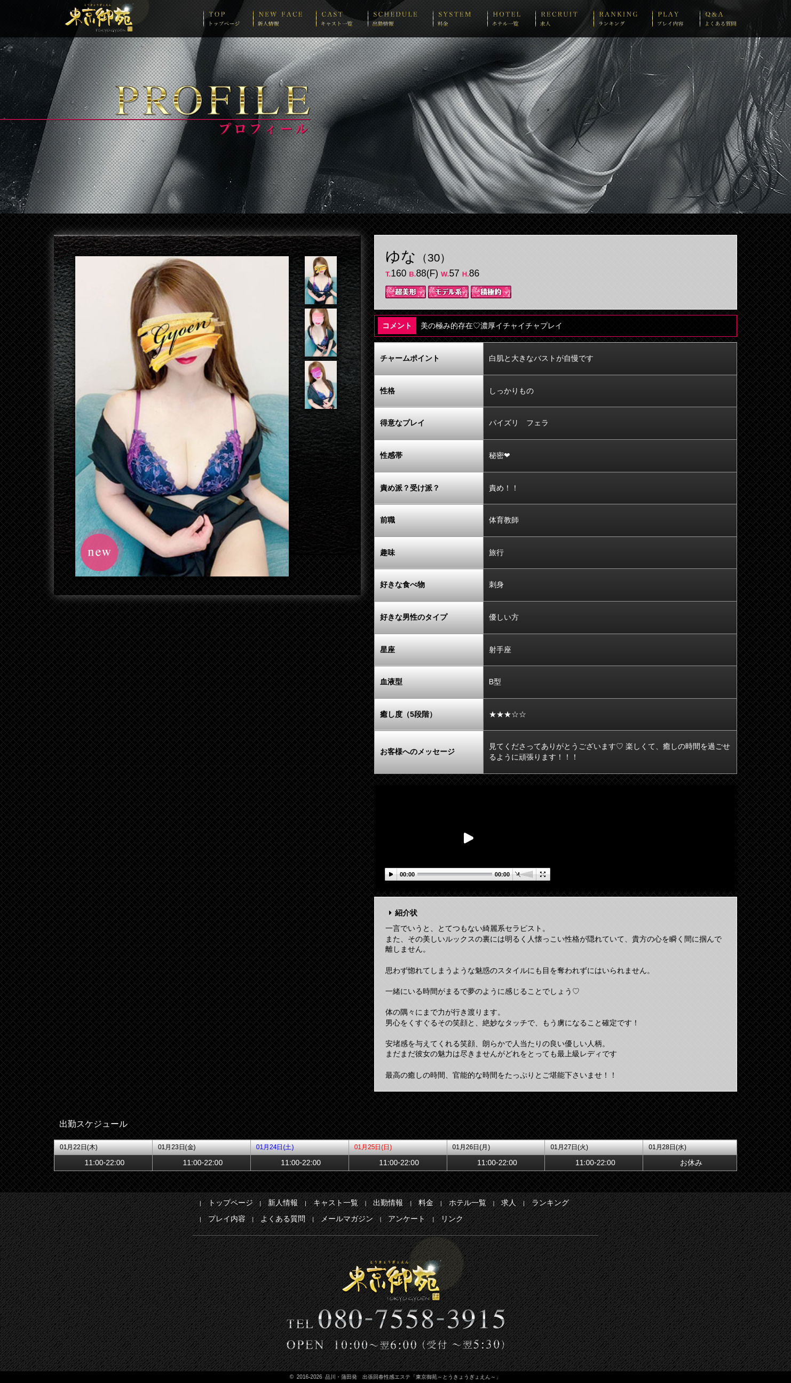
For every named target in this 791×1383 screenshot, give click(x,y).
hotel (511, 19)
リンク (452, 1218)
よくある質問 (282, 1218)
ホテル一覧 (467, 1202)
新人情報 (283, 1202)
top (228, 19)
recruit (564, 19)
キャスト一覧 (335, 1202)
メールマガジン (347, 1218)
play (676, 19)
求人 (508, 1202)
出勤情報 (388, 1202)
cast (342, 19)
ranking (623, 19)
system (460, 19)
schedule (400, 19)
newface (284, 19)
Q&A (718, 19)
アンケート (406, 1218)
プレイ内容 (227, 1218)
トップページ (230, 1202)
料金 (425, 1202)
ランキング (550, 1202)
